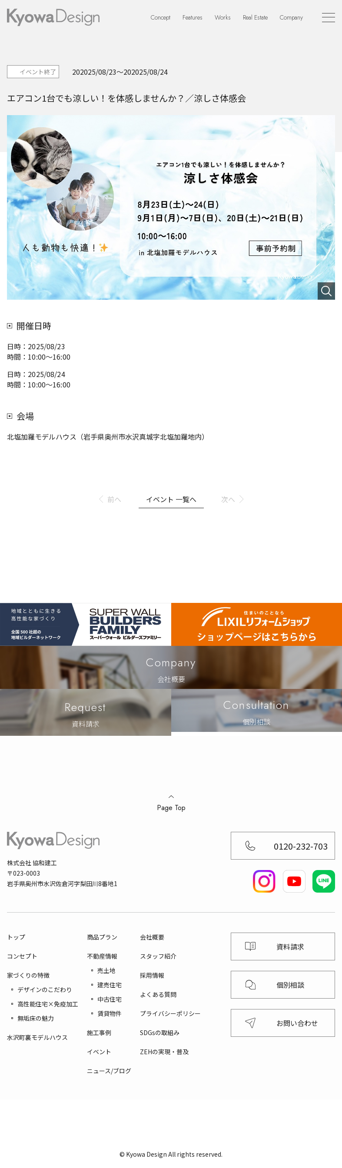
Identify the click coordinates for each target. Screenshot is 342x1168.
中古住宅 (109, 999)
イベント (99, 1051)
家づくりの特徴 (28, 975)
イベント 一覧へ (171, 499)
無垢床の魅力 (35, 1018)
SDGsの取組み (159, 1032)
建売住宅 (109, 984)
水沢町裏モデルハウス (37, 1037)
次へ (228, 499)
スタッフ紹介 (158, 956)
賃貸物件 (109, 1013)
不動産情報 (102, 956)
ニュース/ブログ (109, 1070)
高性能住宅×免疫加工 (47, 1003)
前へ (114, 499)
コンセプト (22, 956)
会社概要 (152, 937)
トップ (16, 937)
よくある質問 (158, 994)
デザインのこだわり (44, 989)
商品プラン (102, 937)
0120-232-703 (301, 846)
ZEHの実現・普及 (164, 1051)
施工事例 (99, 1032)
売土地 (106, 970)
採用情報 (152, 975)
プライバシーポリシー (170, 1013)
